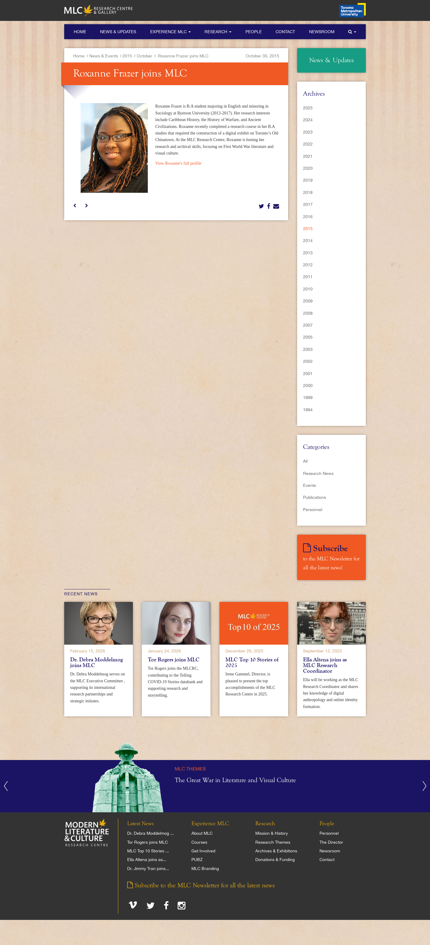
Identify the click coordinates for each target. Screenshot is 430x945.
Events (309, 485)
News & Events (103, 55)
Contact (285, 31)
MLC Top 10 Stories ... (148, 850)
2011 (308, 276)
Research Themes (272, 842)
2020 (308, 168)
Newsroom (321, 31)
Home (80, 31)
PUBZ (197, 859)
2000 (308, 385)
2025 (308, 107)
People (253, 31)
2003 (308, 349)
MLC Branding (205, 868)
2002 (308, 361)
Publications (314, 497)
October (144, 55)
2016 (308, 216)
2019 (308, 180)
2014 (308, 240)
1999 (308, 397)
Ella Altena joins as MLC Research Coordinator (325, 665)
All (305, 461)
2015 (127, 55)
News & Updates (118, 31)
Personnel (312, 509)
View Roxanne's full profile (178, 163)
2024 (308, 119)
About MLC (202, 833)
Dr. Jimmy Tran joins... (148, 868)
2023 (308, 132)
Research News (318, 473)
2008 (308, 313)
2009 (308, 301)
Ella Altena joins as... (146, 859)
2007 (308, 325)
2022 (308, 144)
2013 (308, 252)
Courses (199, 842)
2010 (308, 289)
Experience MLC (170, 31)
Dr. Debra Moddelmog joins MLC (96, 662)
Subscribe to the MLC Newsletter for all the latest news (201, 886)
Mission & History (271, 833)
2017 (308, 204)
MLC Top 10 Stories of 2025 (252, 662)
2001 (308, 373)
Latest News (140, 823)
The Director (331, 842)
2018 (308, 192)
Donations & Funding (275, 859)
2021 (308, 156)
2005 (308, 337)
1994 (308, 409)
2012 (308, 264)
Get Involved (203, 850)
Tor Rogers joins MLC (173, 659)
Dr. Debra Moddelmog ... (150, 833)
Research (218, 31)
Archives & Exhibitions (276, 850)
